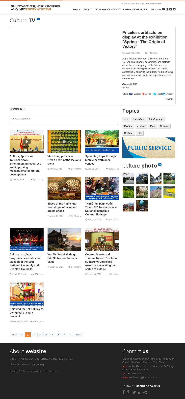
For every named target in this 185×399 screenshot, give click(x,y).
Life (140, 133)
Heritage (128, 133)
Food (152, 126)
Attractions (138, 119)
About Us (132, 3)
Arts (126, 119)
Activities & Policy (107, 9)
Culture (141, 165)
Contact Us (143, 3)
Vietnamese (155, 3)
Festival (141, 126)
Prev (14, 335)
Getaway (164, 126)
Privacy (40, 364)
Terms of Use (28, 364)
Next (78, 335)
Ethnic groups (156, 119)
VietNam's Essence (135, 9)
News (76, 9)
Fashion (128, 126)
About (88, 9)
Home (124, 3)
